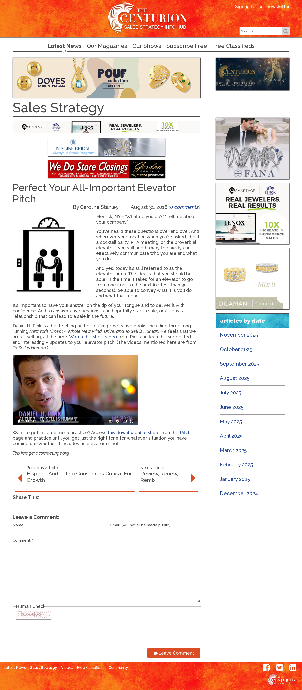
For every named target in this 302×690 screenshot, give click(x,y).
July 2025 (231, 393)
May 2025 (231, 422)
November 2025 (239, 335)
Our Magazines (107, 46)
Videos (67, 668)
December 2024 (239, 493)
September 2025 (240, 364)
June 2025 (232, 407)
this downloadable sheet (134, 432)
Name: (20, 525)
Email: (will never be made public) (141, 525)
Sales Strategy (43, 668)
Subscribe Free (186, 46)
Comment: (23, 540)
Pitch (185, 432)
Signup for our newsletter (262, 6)
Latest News (65, 46)
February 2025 (236, 465)
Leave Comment (174, 653)
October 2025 (236, 349)
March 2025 (233, 450)
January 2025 (235, 479)
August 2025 (235, 378)
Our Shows (146, 46)
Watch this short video (93, 336)
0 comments (184, 207)
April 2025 (231, 436)
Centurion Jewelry (151, 18)
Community (118, 668)
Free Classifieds (233, 46)
